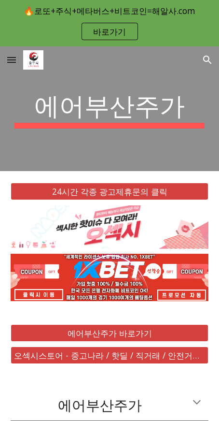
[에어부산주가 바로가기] (109, 333)
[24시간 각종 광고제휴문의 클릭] (109, 191)
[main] (110, 108)
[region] (109, 23)
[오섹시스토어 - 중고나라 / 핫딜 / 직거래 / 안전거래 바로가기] (109, 355)
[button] (11, 59)
